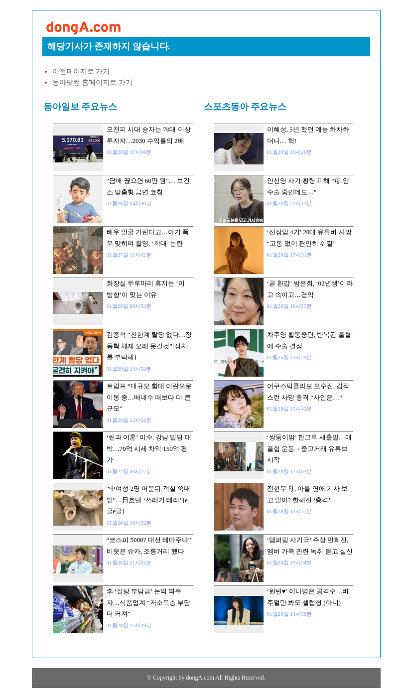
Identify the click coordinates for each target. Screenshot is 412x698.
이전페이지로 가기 (81, 71)
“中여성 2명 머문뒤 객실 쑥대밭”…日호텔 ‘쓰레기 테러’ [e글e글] (148, 500)
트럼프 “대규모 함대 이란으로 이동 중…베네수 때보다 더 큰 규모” (149, 397)
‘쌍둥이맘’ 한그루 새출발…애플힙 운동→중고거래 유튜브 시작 (309, 448)
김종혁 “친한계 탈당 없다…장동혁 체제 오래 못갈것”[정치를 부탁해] (149, 346)
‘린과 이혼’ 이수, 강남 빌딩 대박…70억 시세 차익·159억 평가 (149, 448)
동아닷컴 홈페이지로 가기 (92, 82)
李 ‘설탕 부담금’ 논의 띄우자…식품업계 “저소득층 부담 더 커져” (148, 602)
